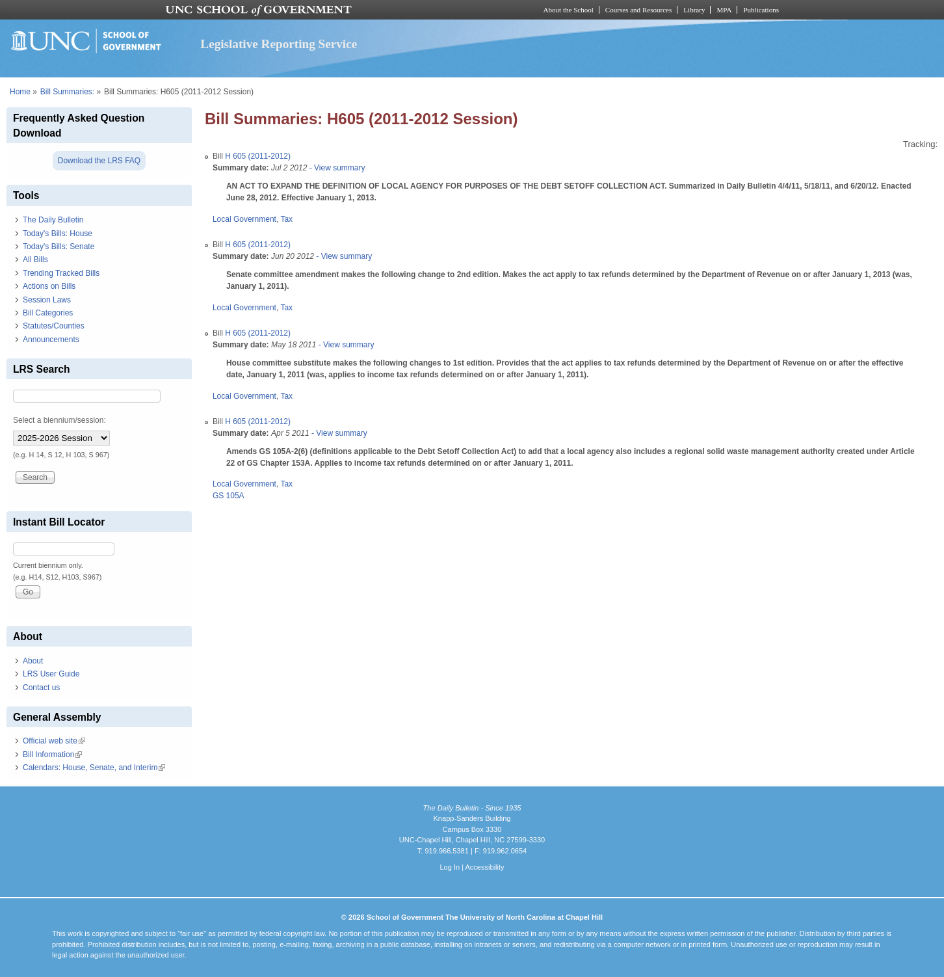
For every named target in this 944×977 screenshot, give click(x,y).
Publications (761, 10)
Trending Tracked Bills (61, 273)
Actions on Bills (49, 286)
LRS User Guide (51, 673)
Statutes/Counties (54, 325)
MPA (723, 10)
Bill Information (52, 754)
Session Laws (47, 299)
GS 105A (228, 495)
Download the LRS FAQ (99, 160)
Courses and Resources (638, 10)
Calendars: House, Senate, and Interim (94, 767)
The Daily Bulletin (53, 219)
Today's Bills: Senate (58, 246)
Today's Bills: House (57, 233)
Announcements (51, 339)
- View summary (336, 167)
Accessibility (484, 867)
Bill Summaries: (67, 91)
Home (20, 91)
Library (694, 10)
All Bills (35, 259)
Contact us (41, 687)
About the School (569, 10)
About (33, 660)
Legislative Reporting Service (278, 44)
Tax (286, 219)
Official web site (54, 740)
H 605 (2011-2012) (258, 156)
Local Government (244, 219)
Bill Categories (48, 312)
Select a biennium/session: (59, 420)
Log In (449, 867)
